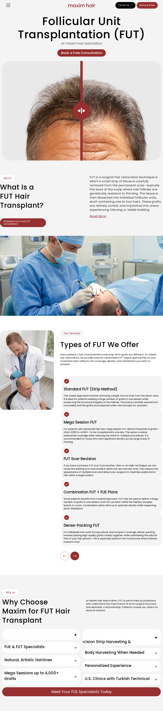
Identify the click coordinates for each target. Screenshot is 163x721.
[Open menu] (8, 5)
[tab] (41, 634)
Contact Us (125, 5)
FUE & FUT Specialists (24, 646)
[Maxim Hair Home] (81, 5)
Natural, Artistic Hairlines (28, 660)
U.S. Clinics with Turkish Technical (117, 678)
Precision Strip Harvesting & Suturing (104, 644)
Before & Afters (147, 5)
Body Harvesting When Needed (114, 652)
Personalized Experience (108, 665)
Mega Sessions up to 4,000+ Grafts (31, 675)
